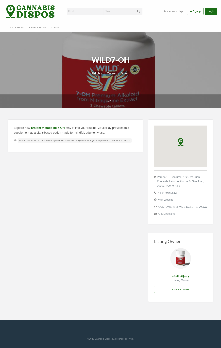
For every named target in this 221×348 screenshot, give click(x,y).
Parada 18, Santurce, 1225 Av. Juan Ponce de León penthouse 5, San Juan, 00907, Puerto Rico (180, 181)
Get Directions (166, 213)
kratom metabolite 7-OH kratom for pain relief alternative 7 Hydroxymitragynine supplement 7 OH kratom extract (74, 140)
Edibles (97, 73)
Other (124, 73)
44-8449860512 (167, 192)
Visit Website (165, 199)
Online (111, 73)
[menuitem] (174, 11)
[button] (180, 142)
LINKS (55, 27)
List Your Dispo (174, 11)
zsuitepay (181, 275)
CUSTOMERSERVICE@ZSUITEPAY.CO (182, 206)
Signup (197, 11)
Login (211, 11)
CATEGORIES (37, 27)
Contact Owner (180, 289)
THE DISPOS (16, 27)
